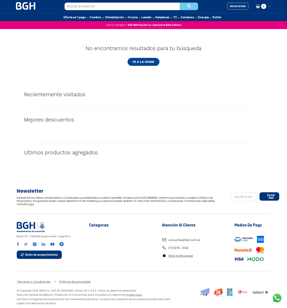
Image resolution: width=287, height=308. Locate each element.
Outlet (216, 17)
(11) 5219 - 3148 (178, 248)
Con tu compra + (143, 25)
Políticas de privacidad (74, 282)
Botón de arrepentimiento (41, 254)
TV (175, 17)
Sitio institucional (180, 255)
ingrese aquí (134, 294)
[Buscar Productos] (189, 6)
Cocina (133, 17)
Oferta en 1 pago (74, 17)
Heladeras (162, 17)
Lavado (146, 17)
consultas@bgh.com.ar (184, 240)
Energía (203, 17)
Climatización (114, 17)
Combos (95, 17)
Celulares (187, 17)
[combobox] (131, 6)
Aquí (143, 204)
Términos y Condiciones (33, 282)
